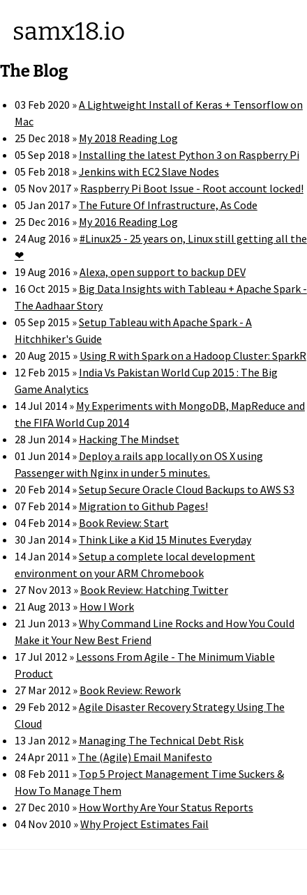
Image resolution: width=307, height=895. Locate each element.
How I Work (107, 606)
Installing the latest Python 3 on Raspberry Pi (189, 155)
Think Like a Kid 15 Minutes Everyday (165, 539)
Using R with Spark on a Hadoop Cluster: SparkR (193, 355)
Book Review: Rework (130, 690)
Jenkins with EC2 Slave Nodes (149, 171)
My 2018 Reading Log (128, 138)
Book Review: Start (124, 523)
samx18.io (69, 31)
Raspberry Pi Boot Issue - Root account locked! (192, 188)
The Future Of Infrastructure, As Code (168, 205)
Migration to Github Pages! (143, 506)
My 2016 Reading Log (128, 222)
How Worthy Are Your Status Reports (166, 807)
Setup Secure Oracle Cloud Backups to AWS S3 (186, 489)
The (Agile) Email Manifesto (145, 757)
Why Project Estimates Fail (144, 824)
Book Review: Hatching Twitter (154, 590)
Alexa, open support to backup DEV (163, 272)
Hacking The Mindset (129, 439)
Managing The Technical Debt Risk (161, 740)
